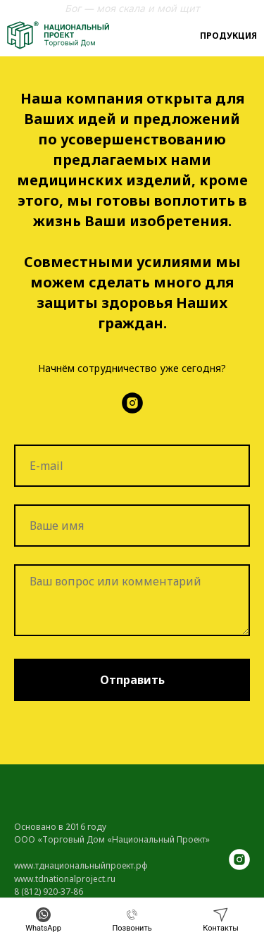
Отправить (132, 680)
